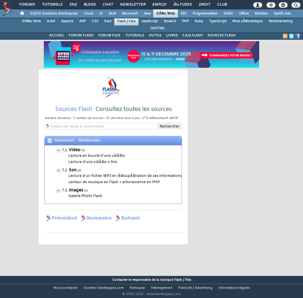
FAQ (73, 4)
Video (74, 157)
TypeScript (217, 21)
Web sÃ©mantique (247, 21)
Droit (204, 4)
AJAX (51, 21)
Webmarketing (281, 21)
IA (101, 14)
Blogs (89, 4)
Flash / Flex (126, 21)
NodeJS (170, 21)
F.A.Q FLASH (193, 35)
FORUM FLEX (109, 35)
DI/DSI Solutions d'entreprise (54, 14)
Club (222, 4)
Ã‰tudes (182, 4)
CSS (95, 21)
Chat (108, 4)
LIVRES (172, 35)
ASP (82, 21)
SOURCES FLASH (221, 35)
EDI (184, 14)
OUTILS (155, 35)
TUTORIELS (134, 35)
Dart (107, 21)
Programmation (205, 14)
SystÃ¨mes (282, 14)
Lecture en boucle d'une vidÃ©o (96, 163)
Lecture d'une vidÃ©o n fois (92, 169)
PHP (185, 21)
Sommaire (64, 147)
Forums (27, 4)
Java (147, 14)
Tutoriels (52, 4)
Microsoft (130, 14)
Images (76, 198)
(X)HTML (157, 28)
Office (244, 14)
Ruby (199, 21)
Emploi (159, 4)
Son (73, 178)
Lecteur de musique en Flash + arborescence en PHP (114, 189)
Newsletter (133, 4)
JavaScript (149, 21)
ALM (112, 14)
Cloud (88, 14)
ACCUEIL (56, 35)
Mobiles (261, 14)
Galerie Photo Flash (85, 203)
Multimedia (89, 147)
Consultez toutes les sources (133, 117)
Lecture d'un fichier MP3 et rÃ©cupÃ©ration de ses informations (125, 183)
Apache (67, 21)
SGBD (228, 14)
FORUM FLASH (81, 35)
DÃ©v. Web (165, 14)
